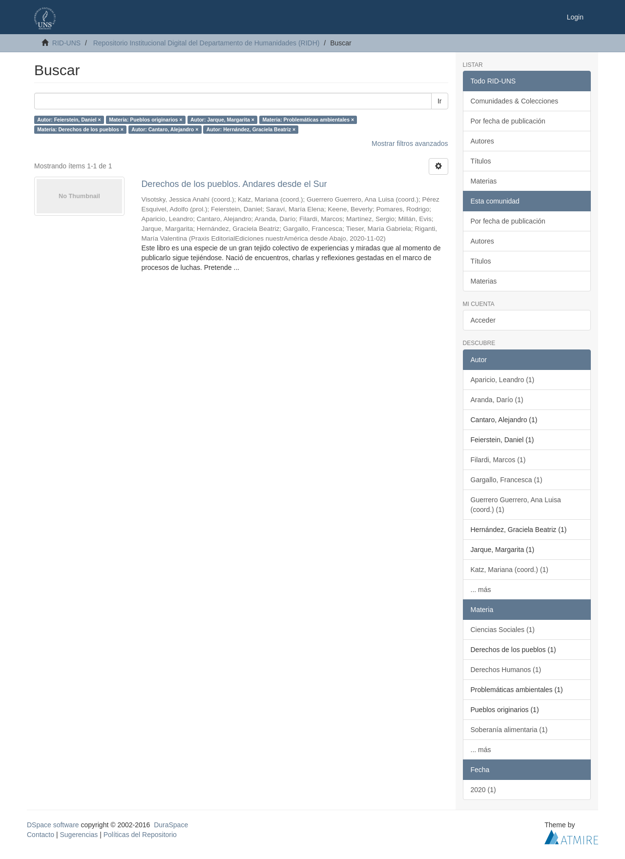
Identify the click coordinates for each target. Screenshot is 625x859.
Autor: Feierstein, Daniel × (69, 120)
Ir (440, 101)
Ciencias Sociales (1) (503, 630)
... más (481, 589)
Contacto (40, 835)
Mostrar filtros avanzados (410, 143)
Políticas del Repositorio (140, 835)
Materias (484, 181)
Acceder (483, 320)
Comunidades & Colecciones (515, 101)
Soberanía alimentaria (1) (509, 730)
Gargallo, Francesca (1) (506, 480)
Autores (482, 141)
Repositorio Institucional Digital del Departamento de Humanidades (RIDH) (206, 43)
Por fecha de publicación (508, 121)
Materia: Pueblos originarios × (145, 120)
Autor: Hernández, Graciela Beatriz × (251, 129)
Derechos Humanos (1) (506, 670)
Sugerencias (79, 835)
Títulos (481, 161)
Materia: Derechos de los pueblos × (80, 129)
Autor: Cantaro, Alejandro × (164, 129)
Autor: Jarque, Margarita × (222, 120)
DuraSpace (171, 825)
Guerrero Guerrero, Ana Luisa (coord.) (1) (516, 504)
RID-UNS (66, 43)
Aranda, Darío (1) (497, 400)
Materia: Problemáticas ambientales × (308, 120)
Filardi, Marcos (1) (498, 460)
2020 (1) (483, 790)
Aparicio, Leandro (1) (503, 380)
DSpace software (53, 825)
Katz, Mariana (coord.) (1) (510, 569)
